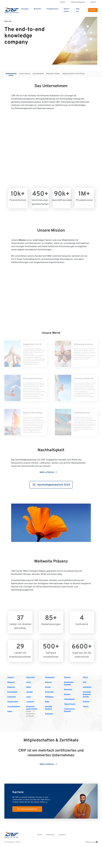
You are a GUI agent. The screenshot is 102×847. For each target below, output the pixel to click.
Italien (28, 687)
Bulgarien (11, 687)
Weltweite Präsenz (53, 74)
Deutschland (12, 692)
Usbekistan (87, 687)
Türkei (85, 677)
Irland (28, 682)
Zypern (85, 706)
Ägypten (10, 677)
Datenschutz (50, 834)
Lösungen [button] (24, 9)
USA (84, 682)
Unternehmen (11, 74)
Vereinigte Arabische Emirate (87, 694)
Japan (28, 697)
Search (85, 10)
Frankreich (11, 697)
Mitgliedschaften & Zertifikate (73, 74)
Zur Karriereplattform (27, 809)
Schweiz (67, 677)
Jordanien (30, 702)
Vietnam (86, 701)
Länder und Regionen (78, 2)
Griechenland (12, 702)
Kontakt (93, 10)
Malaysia (48, 682)
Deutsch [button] (93, 2)
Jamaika (29, 692)
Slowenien (68, 689)
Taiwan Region (69, 704)
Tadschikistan (69, 699)
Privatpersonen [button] (52, 9)
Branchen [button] (37, 9)
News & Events (66, 10)
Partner (62, 2)
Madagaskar (50, 677)
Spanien (67, 694)
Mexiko (48, 687)
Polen (47, 702)
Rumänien (49, 714)
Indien (9, 711)
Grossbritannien (13, 706)
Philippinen (49, 697)
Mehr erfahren (47, 472)
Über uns (77, 10)
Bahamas (11, 682)
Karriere (39, 834)
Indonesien (30, 677)
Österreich (49, 692)
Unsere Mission (24, 74)
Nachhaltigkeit (38, 74)
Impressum (62, 834)
